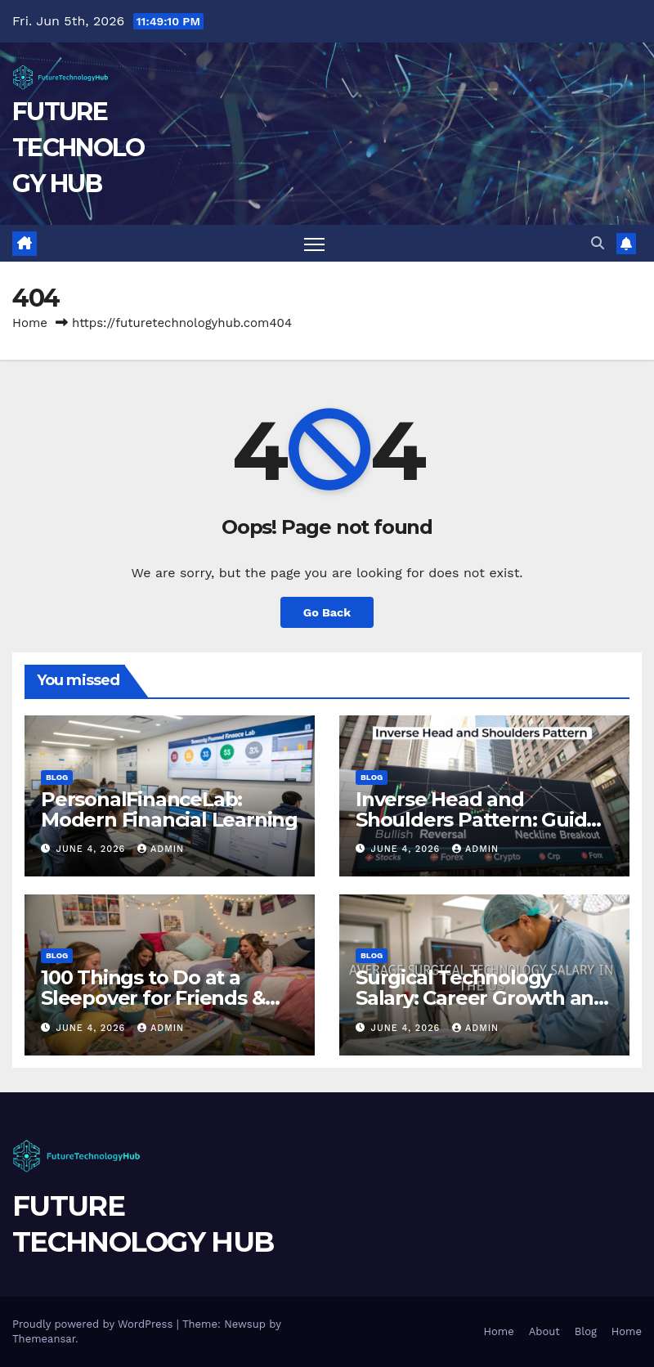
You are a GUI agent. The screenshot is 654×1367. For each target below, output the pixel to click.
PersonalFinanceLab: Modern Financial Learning (169, 809)
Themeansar (43, 1339)
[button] (597, 243)
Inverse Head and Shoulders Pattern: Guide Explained (477, 819)
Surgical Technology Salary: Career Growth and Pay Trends (481, 998)
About (544, 1331)
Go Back (327, 612)
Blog (57, 777)
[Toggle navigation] (314, 243)
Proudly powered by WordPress (94, 1324)
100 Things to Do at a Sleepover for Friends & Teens (153, 998)
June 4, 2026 (92, 849)
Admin (160, 849)
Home (29, 323)
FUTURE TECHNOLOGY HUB (78, 147)
